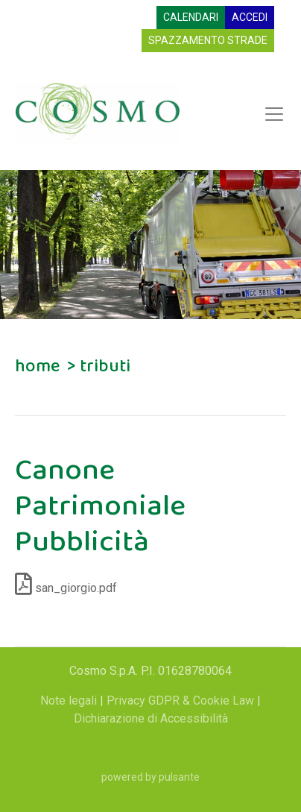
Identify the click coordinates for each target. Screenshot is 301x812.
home (37, 366)
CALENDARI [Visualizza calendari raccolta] (190, 17)
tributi (105, 366)
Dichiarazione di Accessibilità (151, 718)
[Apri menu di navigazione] (274, 114)
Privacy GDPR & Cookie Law (182, 700)
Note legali (70, 700)
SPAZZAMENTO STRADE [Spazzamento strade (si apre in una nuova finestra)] (207, 40)
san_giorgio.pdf (66, 588)
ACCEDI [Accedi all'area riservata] (249, 17)
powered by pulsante (150, 777)
